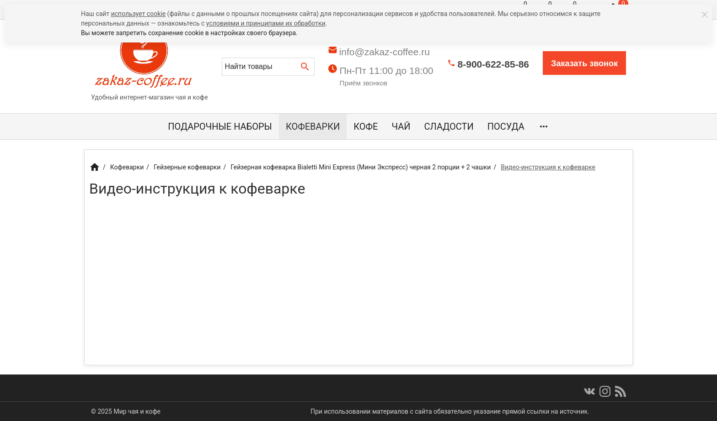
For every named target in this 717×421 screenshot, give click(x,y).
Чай (400, 126)
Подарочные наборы (220, 126)
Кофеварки (313, 126)
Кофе (365, 126)
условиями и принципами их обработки (266, 23)
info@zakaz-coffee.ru (384, 52)
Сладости (449, 126)
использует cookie (138, 13)
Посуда (505, 126)
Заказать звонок (584, 63)
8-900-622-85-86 (493, 64)
